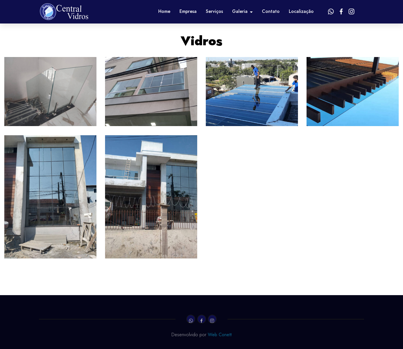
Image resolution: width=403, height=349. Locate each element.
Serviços (214, 11)
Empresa (188, 11)
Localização (301, 11)
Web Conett (220, 335)
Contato (271, 11)
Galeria (240, 11)
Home (164, 11)
